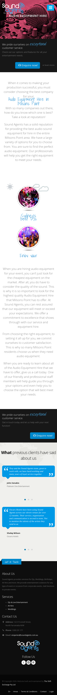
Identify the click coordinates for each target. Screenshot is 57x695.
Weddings (12, 609)
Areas (15, 691)
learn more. (50, 65)
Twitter (28, 662)
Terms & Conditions (29, 691)
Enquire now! (28, 65)
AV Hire (11, 606)
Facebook (23, 662)
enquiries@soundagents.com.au (24, 635)
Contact (43, 691)
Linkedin (33, 662)
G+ (9, 691)
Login (51, 691)
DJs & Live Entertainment (18, 602)
